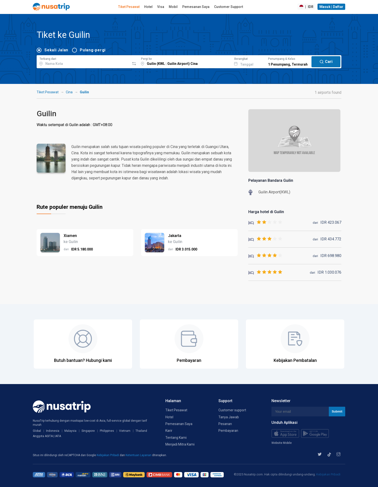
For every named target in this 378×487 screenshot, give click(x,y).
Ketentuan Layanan (139, 455)
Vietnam (124, 431)
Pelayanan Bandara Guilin (270, 180)
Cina (69, 92)
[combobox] (83, 61)
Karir (168, 431)
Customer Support (228, 7)
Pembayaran (228, 431)
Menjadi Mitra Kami (180, 444)
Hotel (148, 7)
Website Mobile (281, 443)
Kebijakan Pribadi (108, 455)
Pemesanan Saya (195, 7)
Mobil (173, 7)
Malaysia (70, 431)
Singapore (88, 431)
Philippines (107, 431)
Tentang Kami (176, 438)
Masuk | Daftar (331, 7)
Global (37, 431)
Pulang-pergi (93, 50)
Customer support (232, 410)
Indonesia (52, 431)
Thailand (141, 431)
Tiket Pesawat (129, 7)
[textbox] (83, 61)
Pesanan (225, 424)
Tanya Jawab (228, 417)
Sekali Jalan (56, 50)
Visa (160, 7)
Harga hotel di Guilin (266, 212)
